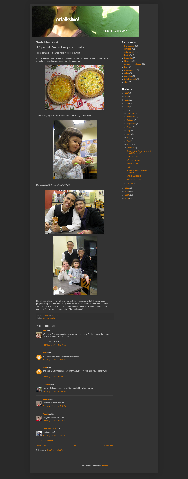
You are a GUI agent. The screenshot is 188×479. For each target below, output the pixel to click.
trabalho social (130, 79)
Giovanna (128, 61)
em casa (46, 318)
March (129, 144)
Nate (45, 353)
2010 (127, 191)
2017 (127, 93)
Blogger (105, 466)
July (129, 131)
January (130, 184)
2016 (127, 96)
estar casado (129, 52)
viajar (126, 82)
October (130, 120)
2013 (127, 107)
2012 (127, 110)
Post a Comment (46, 441)
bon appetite (129, 46)
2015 (127, 100)
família (52, 318)
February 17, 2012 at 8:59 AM (54, 360)
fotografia (128, 58)
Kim (44, 331)
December (131, 113)
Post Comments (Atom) (56, 450)
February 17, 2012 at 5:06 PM (54, 391)
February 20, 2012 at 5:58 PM (54, 436)
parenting (128, 76)
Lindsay (46, 385)
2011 (127, 188)
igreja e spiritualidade (132, 64)
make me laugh (130, 70)
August (130, 127)
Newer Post (41, 446)
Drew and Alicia (49, 429)
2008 (127, 198)
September (131, 124)
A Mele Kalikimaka (134, 176)
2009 (127, 195)
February (131, 148)
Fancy (129, 167)
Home (75, 446)
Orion (126, 73)
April (129, 141)
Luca (126, 67)
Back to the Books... (134, 179)
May (129, 137)
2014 (127, 103)
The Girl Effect (132, 157)
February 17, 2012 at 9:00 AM (54, 377)
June (129, 134)
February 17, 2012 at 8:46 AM (54, 345)
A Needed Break (133, 160)
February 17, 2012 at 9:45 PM (54, 406)
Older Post (108, 446)
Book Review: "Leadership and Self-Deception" (139, 152)
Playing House (132, 163)
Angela (46, 399)
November (131, 117)
